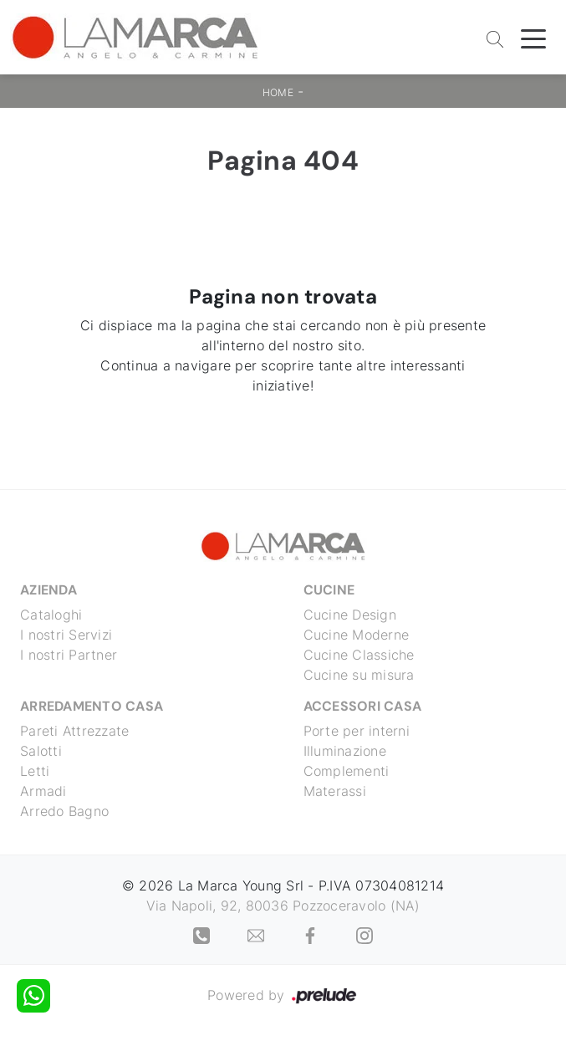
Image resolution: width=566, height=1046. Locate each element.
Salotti (41, 750)
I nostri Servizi (66, 634)
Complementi (346, 771)
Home (278, 92)
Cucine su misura (359, 674)
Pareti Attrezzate (74, 730)
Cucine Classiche (359, 654)
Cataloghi (51, 614)
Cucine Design (349, 614)
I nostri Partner (68, 654)
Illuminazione (344, 750)
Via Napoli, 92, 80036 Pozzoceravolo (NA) (283, 905)
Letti (34, 771)
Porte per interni (356, 730)
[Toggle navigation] (533, 38)
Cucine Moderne (356, 634)
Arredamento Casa (91, 706)
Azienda (48, 590)
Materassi (334, 791)
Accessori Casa (362, 706)
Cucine (329, 590)
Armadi (43, 791)
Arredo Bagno (64, 811)
